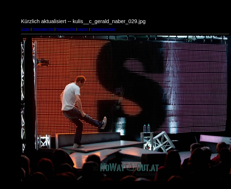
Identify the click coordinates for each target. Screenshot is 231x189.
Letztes (83, 29)
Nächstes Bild (65, 29)
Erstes (25, 29)
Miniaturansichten (103, 29)
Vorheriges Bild (43, 29)
